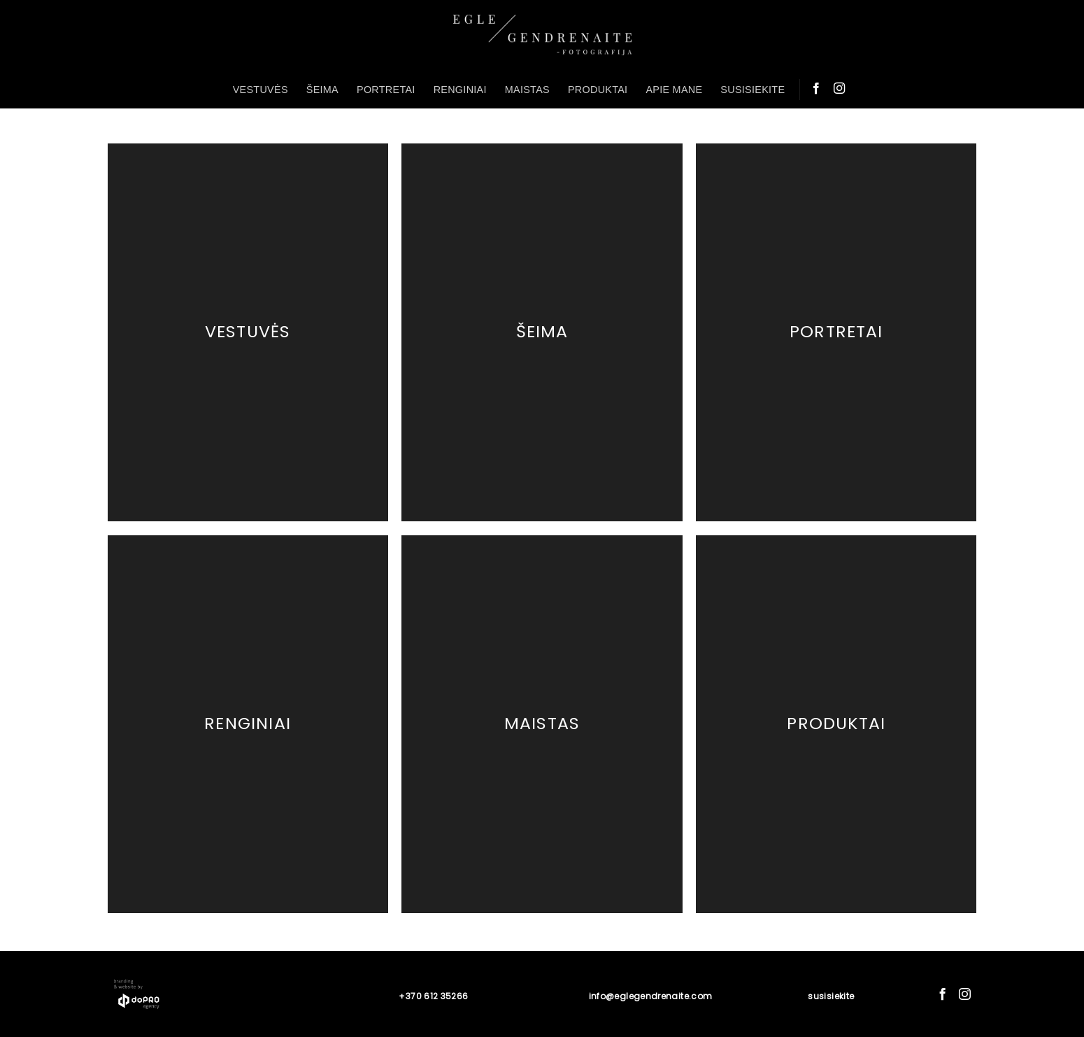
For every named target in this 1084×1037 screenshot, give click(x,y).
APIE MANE (674, 89)
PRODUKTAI (597, 89)
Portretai (836, 332)
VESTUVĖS (260, 89)
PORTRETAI (386, 89)
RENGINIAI (460, 89)
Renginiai (247, 723)
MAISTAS (527, 89)
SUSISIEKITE (752, 89)
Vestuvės (248, 332)
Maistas (542, 723)
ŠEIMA (322, 89)
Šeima (542, 332)
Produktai (836, 723)
